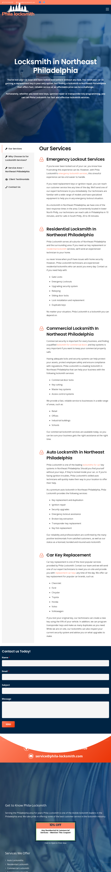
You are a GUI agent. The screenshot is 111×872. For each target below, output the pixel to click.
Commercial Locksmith (18, 868)
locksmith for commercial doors (72, 344)
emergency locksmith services (72, 173)
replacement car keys (65, 572)
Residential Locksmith (17, 864)
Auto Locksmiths (15, 860)
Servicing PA (41, 748)
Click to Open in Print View (55, 843)
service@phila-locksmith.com (59, 756)
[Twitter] (44, 2)
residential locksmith (57, 248)
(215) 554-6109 (76, 748)
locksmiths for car (91, 464)
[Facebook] (40, 2)
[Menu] (107, 9)
